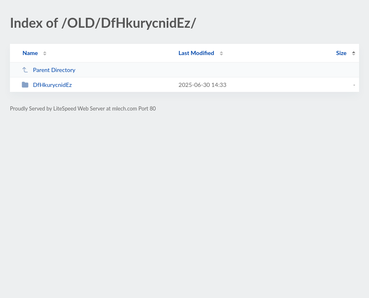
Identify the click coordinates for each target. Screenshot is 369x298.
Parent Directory (48, 69)
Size (341, 52)
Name (30, 52)
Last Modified (196, 52)
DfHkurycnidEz (47, 84)
